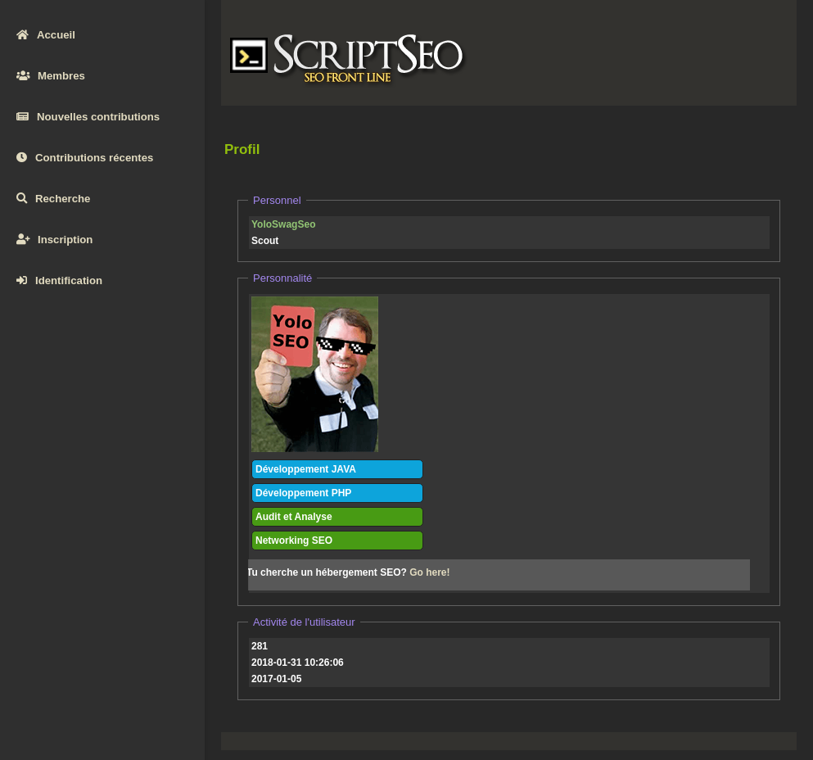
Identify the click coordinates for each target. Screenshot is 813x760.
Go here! (429, 572)
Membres (50, 76)
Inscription (54, 239)
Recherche (53, 198)
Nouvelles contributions (88, 117)
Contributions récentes (84, 158)
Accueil (45, 35)
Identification (59, 280)
